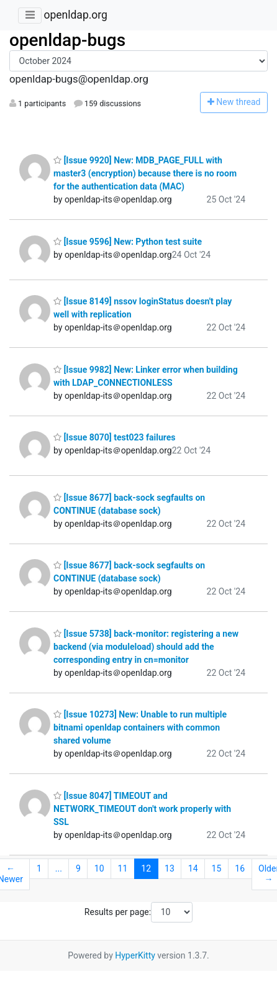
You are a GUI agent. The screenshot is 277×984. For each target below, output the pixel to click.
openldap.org (75, 15)
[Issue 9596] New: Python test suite (127, 242)
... (58, 868)
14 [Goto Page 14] (193, 868)
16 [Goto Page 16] (240, 868)
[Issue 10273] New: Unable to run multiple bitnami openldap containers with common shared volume (140, 727)
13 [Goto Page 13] (170, 868)
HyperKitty (135, 955)
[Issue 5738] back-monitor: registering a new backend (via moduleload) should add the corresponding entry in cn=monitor (145, 647)
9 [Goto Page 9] (78, 868)
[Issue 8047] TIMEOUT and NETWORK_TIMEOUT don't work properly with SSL (142, 809)
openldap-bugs (67, 40)
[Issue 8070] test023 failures (114, 437)
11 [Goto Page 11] (123, 868)
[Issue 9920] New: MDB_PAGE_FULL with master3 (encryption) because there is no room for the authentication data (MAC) (145, 173)
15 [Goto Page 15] (217, 868)
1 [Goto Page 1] (39, 868)
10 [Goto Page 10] (99, 868)
